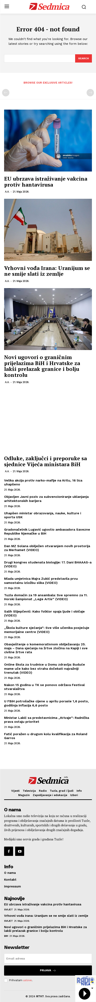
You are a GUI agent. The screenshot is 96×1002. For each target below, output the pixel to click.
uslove (27, 980)
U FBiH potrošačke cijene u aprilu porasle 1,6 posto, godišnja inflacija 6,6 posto (46, 703)
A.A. (7, 191)
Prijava (48, 970)
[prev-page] (5, 92)
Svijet (8, 909)
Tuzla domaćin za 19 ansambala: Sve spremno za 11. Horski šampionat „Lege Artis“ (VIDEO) (46, 597)
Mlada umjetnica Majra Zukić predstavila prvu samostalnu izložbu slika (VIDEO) (41, 580)
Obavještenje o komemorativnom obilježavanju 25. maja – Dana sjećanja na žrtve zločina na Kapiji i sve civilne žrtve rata (46, 648)
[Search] (83, 58)
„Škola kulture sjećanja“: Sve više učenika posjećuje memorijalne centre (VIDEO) (46, 630)
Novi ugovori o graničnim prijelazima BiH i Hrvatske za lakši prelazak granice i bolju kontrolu (42, 366)
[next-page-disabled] (90, 92)
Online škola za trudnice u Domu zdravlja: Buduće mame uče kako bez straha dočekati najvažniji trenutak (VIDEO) (44, 668)
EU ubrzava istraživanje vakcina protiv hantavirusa (45, 181)
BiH (6, 936)
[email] (48, 958)
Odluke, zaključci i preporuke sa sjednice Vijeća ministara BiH (45, 461)
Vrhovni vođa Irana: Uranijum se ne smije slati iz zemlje (47, 270)
